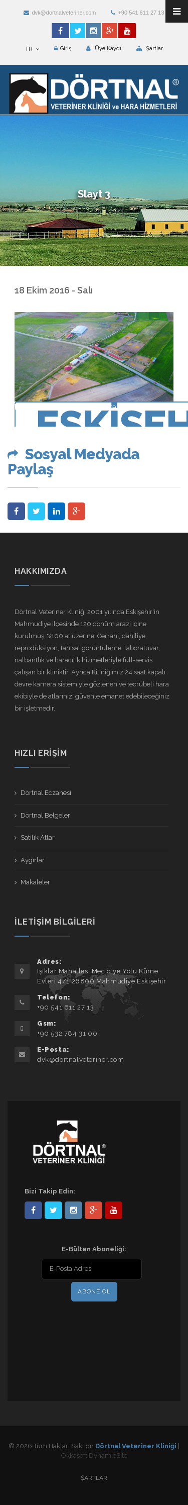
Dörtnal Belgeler (45, 815)
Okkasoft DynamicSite (94, 1455)
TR (32, 49)
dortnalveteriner (73, 1210)
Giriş (62, 48)
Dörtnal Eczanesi (46, 792)
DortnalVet (53, 1210)
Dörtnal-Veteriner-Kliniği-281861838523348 (33, 1210)
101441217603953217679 (93, 1210)
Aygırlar (33, 860)
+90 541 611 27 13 (137, 13)
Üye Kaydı (103, 48)
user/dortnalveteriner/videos (113, 1210)
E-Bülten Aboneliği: (94, 1249)
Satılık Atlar (38, 837)
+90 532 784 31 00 (67, 1033)
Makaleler (35, 882)
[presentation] (89, 1324)
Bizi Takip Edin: (50, 1191)
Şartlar (149, 48)
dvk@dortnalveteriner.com (60, 13)
